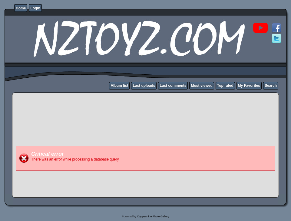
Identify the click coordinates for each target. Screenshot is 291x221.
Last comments (173, 85)
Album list (119, 85)
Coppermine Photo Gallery (153, 216)
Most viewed (201, 85)
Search (271, 85)
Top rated (225, 85)
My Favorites (249, 85)
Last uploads (144, 85)
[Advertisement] (126, 129)
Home (21, 8)
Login (35, 8)
